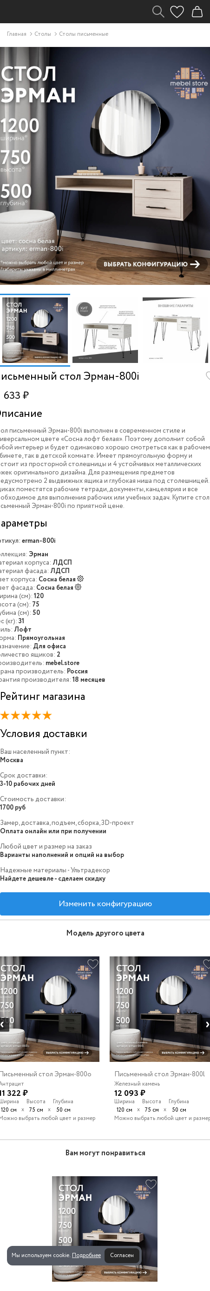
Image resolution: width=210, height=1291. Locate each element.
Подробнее (86, 1255)
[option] (35, 330)
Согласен (122, 1255)
